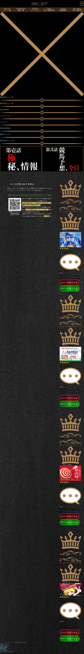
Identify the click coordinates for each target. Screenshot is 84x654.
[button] (62, 253)
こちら (17, 190)
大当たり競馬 (67, 465)
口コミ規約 (3, 650)
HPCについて (4, 644)
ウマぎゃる (66, 582)
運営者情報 (3, 647)
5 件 (61, 387)
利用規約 (3, 649)
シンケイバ (66, 231)
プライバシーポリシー (7, 652)
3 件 (61, 273)
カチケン (66, 346)
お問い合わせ (4, 646)
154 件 (62, 621)
